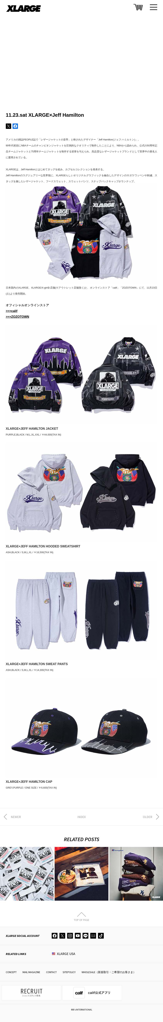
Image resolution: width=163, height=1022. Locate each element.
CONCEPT (11, 972)
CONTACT (51, 972)
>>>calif (11, 311)
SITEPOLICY (69, 972)
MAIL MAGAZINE (31, 972)
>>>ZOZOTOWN (17, 316)
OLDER (147, 817)
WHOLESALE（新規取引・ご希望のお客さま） (109, 972)
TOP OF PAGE (81, 919)
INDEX (81, 817)
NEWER (16, 817)
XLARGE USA (66, 954)
